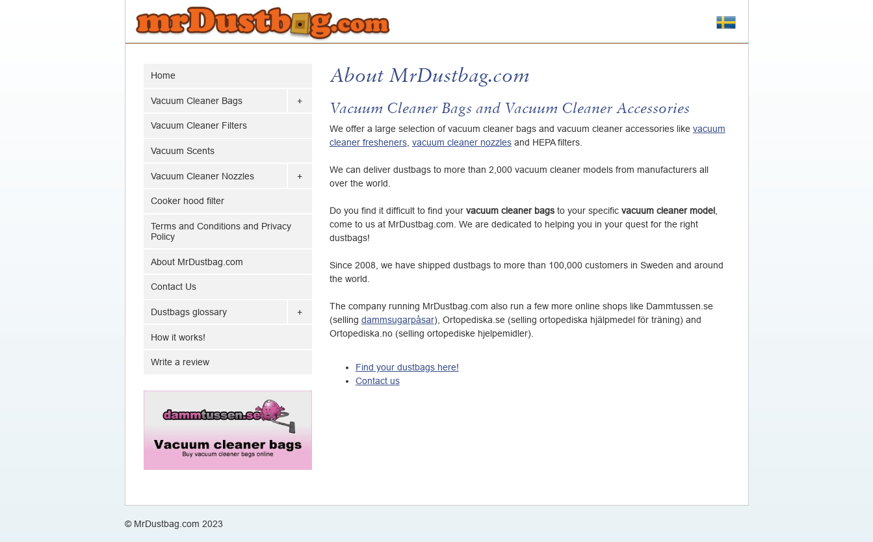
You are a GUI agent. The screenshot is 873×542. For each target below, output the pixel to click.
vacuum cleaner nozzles (462, 142)
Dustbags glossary (189, 312)
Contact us (378, 381)
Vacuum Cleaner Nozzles (202, 176)
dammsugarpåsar (397, 320)
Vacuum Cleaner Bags (196, 101)
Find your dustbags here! (407, 367)
